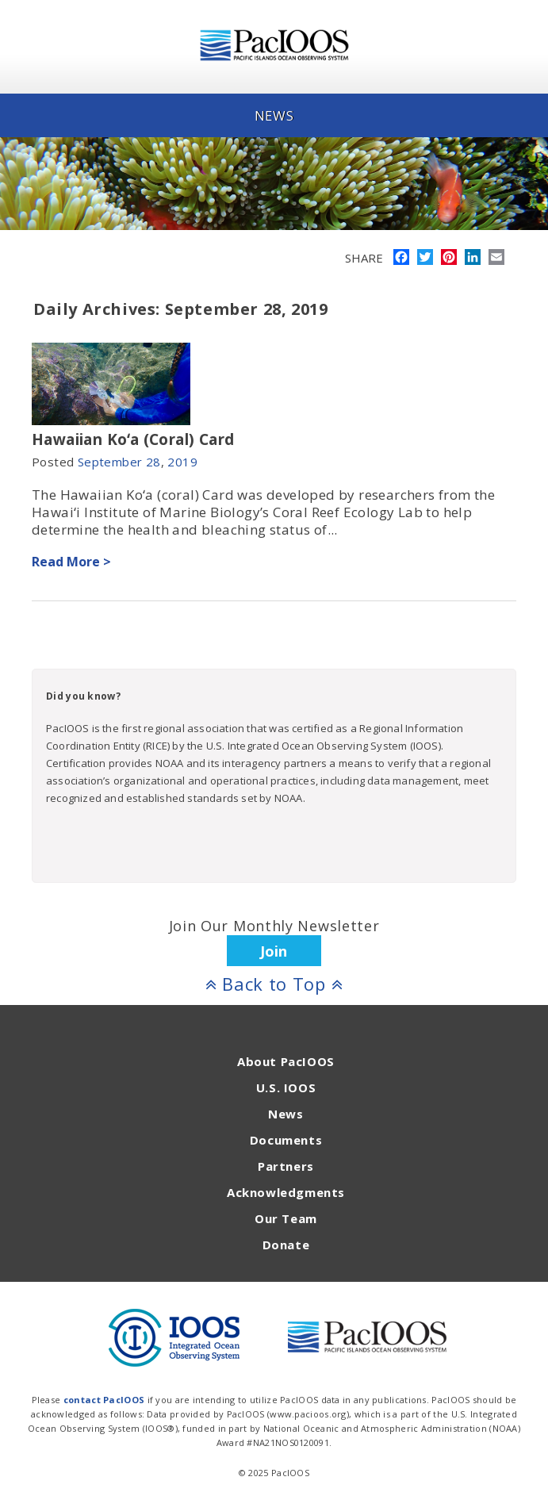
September (110, 462)
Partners (286, 1166)
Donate (286, 1244)
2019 (182, 462)
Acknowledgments (286, 1192)
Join (273, 951)
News (285, 1114)
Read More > (71, 561)
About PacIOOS (286, 1061)
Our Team (286, 1218)
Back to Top (274, 983)
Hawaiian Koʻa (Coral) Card (133, 439)
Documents (286, 1140)
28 (153, 462)
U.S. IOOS (286, 1087)
